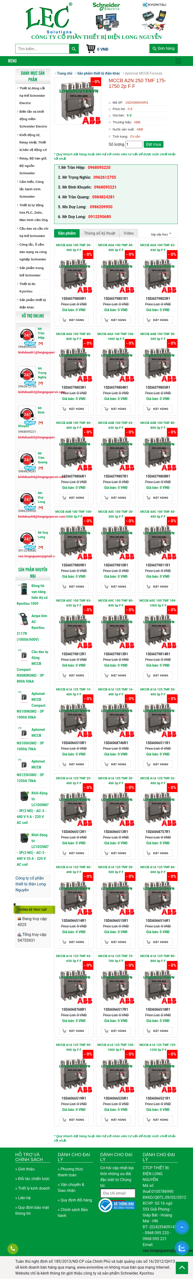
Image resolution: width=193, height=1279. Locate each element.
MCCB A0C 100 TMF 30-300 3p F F (115, 514)
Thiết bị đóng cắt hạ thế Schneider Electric (32, 95)
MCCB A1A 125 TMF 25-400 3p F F (73, 780)
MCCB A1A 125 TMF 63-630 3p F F (73, 958)
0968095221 (105, 187)
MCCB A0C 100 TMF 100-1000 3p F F (157, 603)
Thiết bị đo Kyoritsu (27, 287)
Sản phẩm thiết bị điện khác (32, 303)
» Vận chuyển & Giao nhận (71, 1187)
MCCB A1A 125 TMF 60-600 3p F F (158, 869)
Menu (12, 60)
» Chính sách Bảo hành (73, 1212)
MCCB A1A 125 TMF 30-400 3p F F (115, 780)
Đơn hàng (164, 48)
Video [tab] (129, 233)
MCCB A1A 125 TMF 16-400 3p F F (115, 691)
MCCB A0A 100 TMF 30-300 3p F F (73, 247)
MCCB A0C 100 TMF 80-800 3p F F (115, 603)
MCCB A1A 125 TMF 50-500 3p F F (115, 869)
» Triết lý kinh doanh (32, 1188)
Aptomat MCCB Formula (143, 73)
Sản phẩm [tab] (67, 233)
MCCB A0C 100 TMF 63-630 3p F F (73, 603)
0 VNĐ (103, 49)
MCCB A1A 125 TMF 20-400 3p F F (158, 691)
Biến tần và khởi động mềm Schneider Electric (33, 119)
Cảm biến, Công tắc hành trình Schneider (31, 189)
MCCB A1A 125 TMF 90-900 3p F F (73, 1047)
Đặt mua (153, 144)
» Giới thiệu (25, 1169)
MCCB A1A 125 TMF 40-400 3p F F (73, 869)
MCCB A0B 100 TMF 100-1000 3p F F (73, 514)
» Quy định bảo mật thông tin (32, 1210)
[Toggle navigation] (178, 61)
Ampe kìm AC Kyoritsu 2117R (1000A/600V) (32, 627)
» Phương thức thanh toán (70, 1172)
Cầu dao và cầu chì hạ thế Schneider (33, 232)
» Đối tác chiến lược (32, 1178)
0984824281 (103, 197)
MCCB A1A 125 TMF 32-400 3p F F (158, 780)
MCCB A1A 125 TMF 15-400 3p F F (73, 691)
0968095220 (99, 167)
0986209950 (101, 207)
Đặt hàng (76, 320)
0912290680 (99, 216)
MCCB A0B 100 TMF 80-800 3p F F (158, 425)
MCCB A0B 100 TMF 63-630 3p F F (115, 425)
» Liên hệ (23, 1198)
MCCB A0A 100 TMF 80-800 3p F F (73, 336)
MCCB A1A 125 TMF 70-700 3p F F (115, 958)
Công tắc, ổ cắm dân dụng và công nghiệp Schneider (33, 252)
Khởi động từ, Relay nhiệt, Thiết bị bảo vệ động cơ (33, 142)
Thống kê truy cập (32, 909)
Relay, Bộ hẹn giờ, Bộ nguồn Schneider (33, 166)
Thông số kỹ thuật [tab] (99, 233)
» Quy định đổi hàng (75, 1200)
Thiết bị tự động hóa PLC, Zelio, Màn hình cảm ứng (33, 212)
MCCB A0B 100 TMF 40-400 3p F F (74, 425)
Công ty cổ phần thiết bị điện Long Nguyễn (31, 884)
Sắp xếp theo (160, 234)
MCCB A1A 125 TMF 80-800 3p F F (158, 958)
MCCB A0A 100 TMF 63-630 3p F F (158, 247)
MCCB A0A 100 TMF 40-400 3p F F (115, 247)
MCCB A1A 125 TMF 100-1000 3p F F (115, 1047)
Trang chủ (64, 73)
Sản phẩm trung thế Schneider (31, 271)
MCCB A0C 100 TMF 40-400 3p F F (158, 514)
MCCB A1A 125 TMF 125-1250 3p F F (158, 1047)
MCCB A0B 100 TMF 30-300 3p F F (158, 336)
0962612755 (105, 177)
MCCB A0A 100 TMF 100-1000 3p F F (115, 336)
